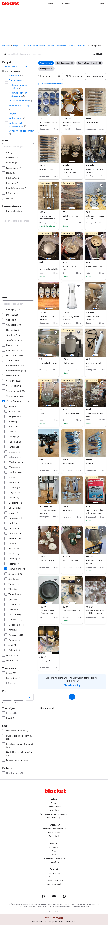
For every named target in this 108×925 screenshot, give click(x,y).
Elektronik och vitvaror (33, 45)
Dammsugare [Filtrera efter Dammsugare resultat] (17, 80)
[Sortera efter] (95, 76)
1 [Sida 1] (72, 696)
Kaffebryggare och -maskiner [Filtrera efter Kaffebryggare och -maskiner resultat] (18, 86)
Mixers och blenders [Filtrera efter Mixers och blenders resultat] (20, 100)
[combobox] (45, 54)
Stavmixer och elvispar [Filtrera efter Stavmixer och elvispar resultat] (20, 107)
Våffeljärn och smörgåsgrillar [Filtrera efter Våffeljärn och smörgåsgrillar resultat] (17, 124)
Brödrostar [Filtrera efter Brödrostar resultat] (16, 75)
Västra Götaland (77, 45)
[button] (98, 54)
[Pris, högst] (18, 697)
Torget (16, 45)
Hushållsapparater (57, 45)
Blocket (6, 45)
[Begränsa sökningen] (18, 146)
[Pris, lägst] (7, 697)
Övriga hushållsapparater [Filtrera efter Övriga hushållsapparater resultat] (21, 132)
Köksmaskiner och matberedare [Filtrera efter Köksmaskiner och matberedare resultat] (18, 94)
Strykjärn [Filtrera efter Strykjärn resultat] (15, 113)
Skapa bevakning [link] (72, 685)
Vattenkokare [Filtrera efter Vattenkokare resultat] (17, 118)
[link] (15, 66)
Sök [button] (30, 697)
